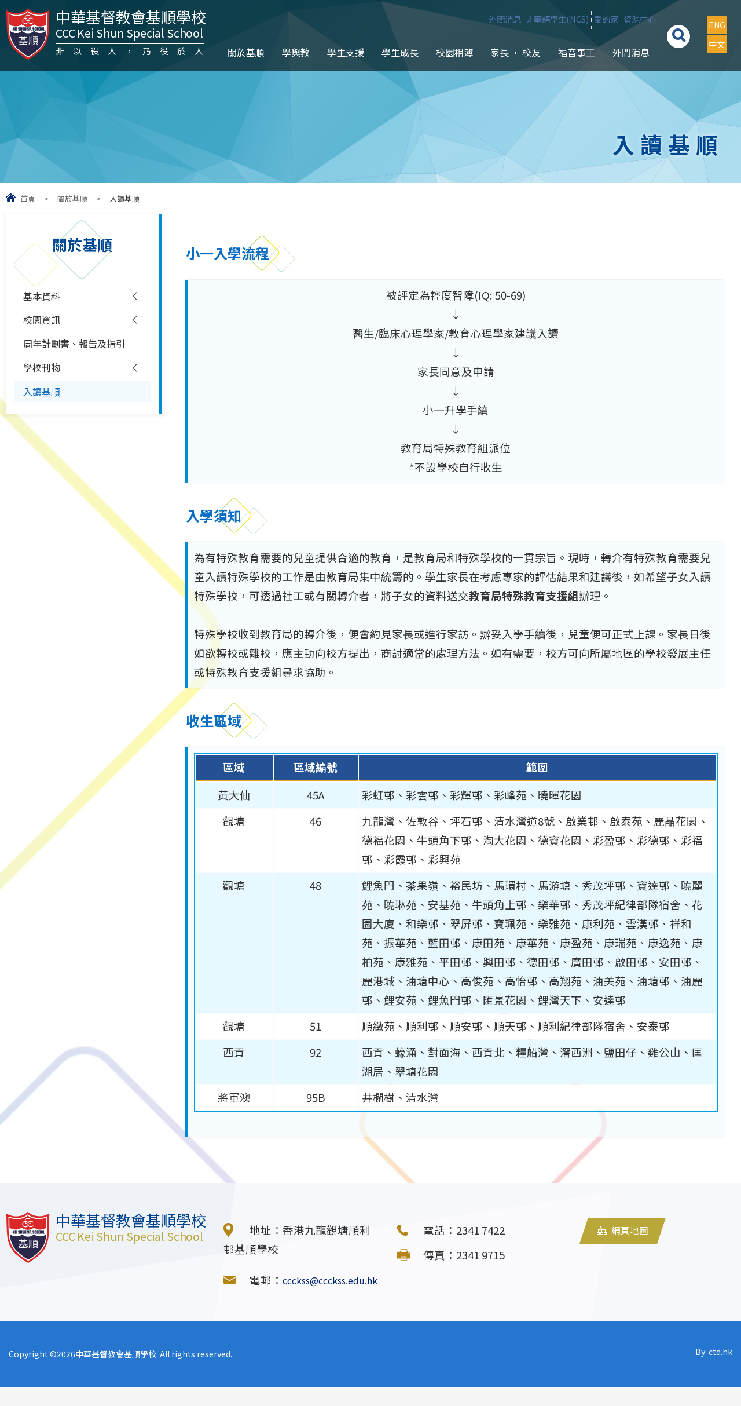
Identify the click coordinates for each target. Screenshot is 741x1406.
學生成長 (390, 76)
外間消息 (411, 19)
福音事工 (567, 76)
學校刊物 (45, 400)
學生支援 (336, 76)
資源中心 (618, 19)
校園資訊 (45, 325)
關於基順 (236, 76)
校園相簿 (445, 76)
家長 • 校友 (506, 76)
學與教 (286, 76)
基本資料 (45, 297)
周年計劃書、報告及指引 (72, 363)
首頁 (27, 198)
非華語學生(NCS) (489, 19)
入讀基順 (45, 428)
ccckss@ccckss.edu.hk (280, 1298)
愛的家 (563, 19)
